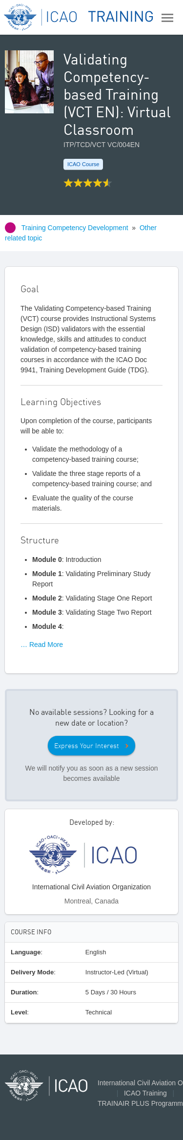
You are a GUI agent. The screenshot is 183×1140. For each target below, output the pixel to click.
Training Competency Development (74, 228)
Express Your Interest (86, 745)
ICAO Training (145, 1093)
